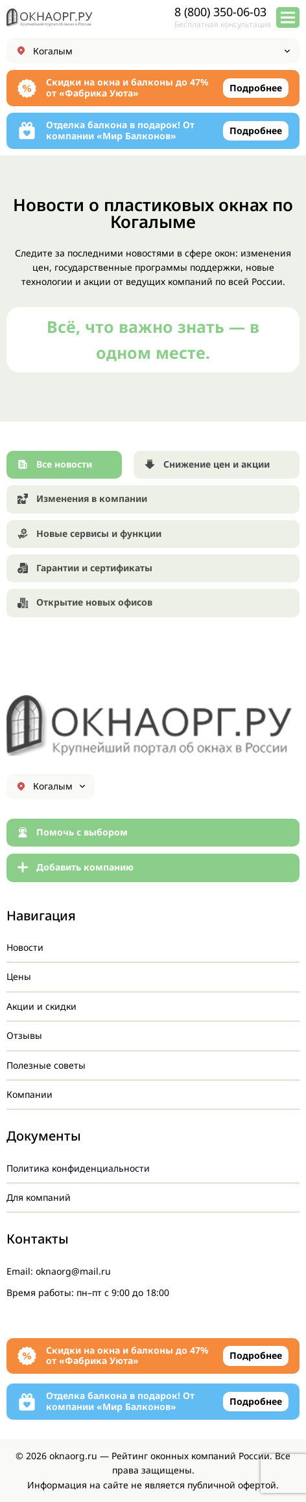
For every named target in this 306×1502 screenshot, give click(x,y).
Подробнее (256, 88)
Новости (24, 947)
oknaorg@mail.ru (73, 1271)
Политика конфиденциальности (78, 1168)
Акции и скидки (41, 1006)
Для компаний (38, 1197)
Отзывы (24, 1035)
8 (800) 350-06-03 (220, 11)
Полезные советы (46, 1065)
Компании (29, 1094)
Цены (18, 976)
